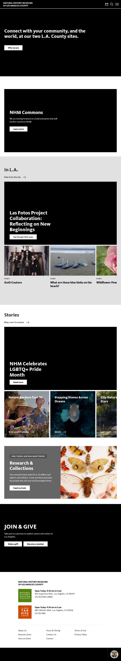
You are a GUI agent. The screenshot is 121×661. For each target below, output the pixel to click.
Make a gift (13, 548)
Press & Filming (53, 630)
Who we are (13, 47)
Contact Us (51, 634)
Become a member (35, 548)
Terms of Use (80, 630)
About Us (22, 630)
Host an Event (24, 638)
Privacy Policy (81, 634)
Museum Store (24, 634)
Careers (49, 638)
